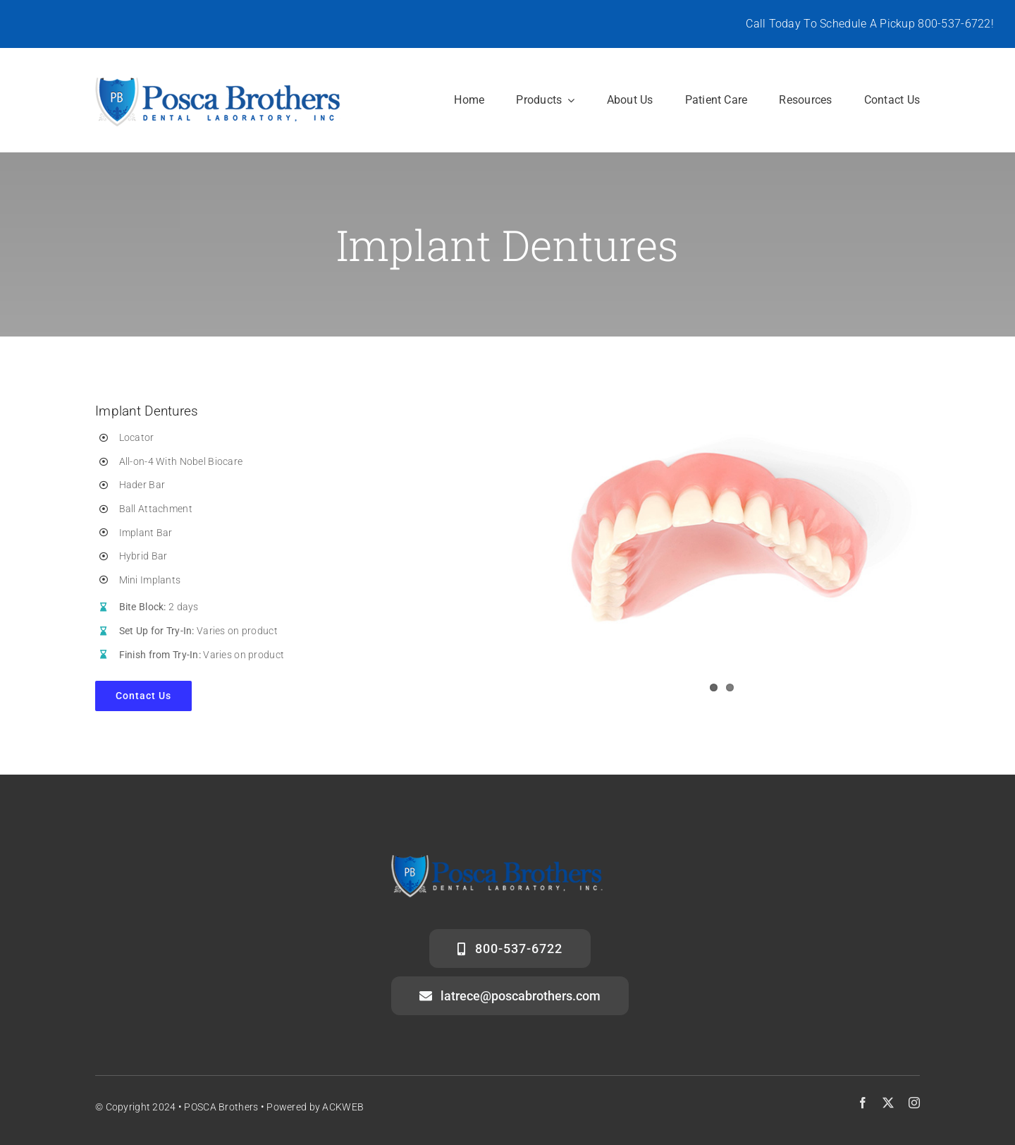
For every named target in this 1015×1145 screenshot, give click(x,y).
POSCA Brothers (221, 1107)
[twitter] (888, 1102)
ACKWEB (343, 1107)
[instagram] (914, 1102)
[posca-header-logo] (218, 81)
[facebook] (862, 1102)
